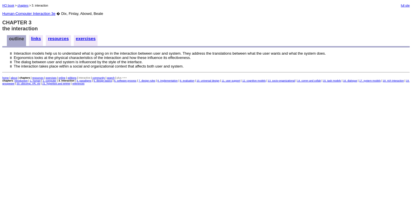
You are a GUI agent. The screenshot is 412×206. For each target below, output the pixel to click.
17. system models (370, 80)
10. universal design (208, 80)
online (62, 77)
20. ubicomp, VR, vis (28, 83)
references (78, 83)
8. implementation (167, 80)
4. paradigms (84, 80)
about (14, 77)
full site (405, 5)
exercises (86, 38)
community (98, 77)
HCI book (8, 5)
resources (58, 38)
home (5, 77)
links (36, 38)
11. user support (230, 80)
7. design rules (146, 80)
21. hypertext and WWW (56, 83)
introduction (21, 80)
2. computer (49, 80)
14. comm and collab (309, 80)
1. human (35, 80)
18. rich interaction (393, 80)
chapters (22, 5)
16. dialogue (350, 80)
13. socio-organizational (281, 80)
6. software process (125, 80)
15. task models (332, 80)
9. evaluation (187, 80)
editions (72, 77)
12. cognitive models (254, 80)
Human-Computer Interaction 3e (29, 13)
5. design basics (103, 80)
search (111, 77)
